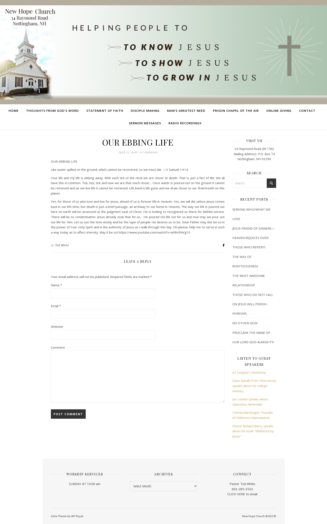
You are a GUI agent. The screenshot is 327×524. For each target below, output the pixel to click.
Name (56, 285)
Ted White (62, 245)
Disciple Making (145, 110)
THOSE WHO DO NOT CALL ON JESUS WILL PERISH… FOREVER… (252, 304)
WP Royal (77, 516)
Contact (307, 110)
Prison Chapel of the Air (236, 110)
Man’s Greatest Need (186, 110)
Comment (58, 347)
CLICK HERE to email (242, 494)
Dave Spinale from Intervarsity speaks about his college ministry (254, 385)
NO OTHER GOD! (245, 323)
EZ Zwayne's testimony (249, 372)
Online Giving (279, 110)
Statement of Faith (104, 110)
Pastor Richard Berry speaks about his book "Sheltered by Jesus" (253, 431)
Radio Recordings (185, 123)
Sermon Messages (145, 123)
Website (57, 326)
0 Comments (148, 152)
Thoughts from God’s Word (52, 110)
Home (14, 110)
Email (56, 306)
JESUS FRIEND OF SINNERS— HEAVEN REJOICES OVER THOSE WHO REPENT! (253, 237)
